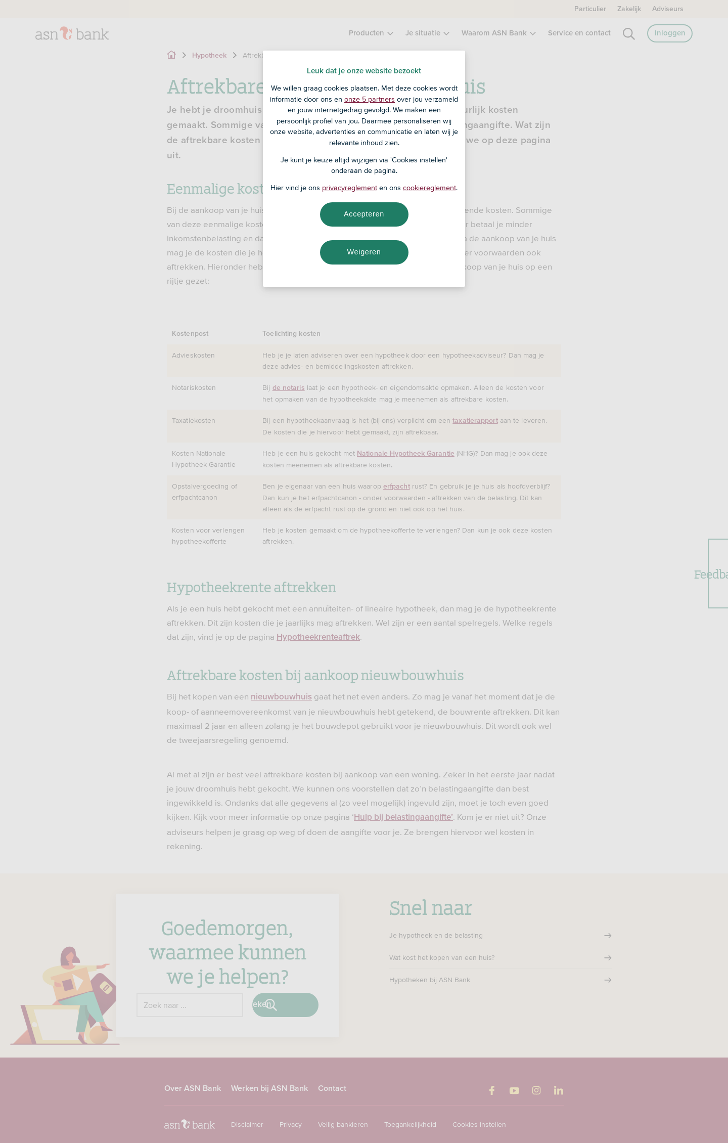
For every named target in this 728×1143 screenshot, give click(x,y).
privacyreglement (349, 188)
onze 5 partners (369, 99)
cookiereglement (429, 188)
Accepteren (364, 214)
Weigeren (364, 252)
